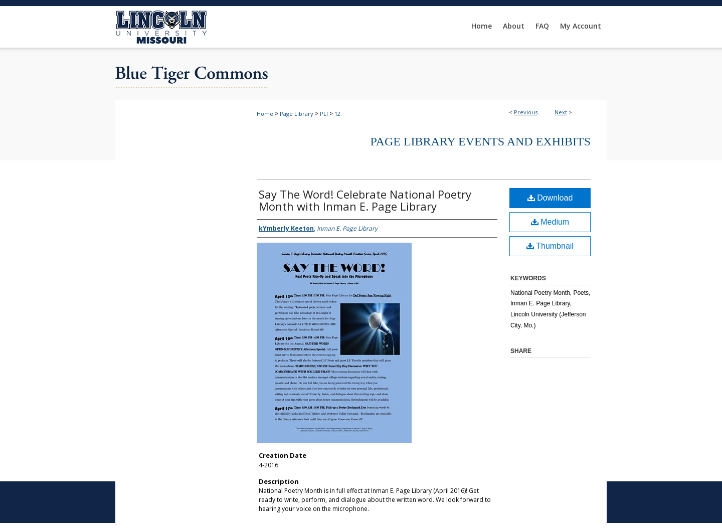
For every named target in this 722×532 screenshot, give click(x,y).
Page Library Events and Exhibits (480, 141)
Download (550, 198)
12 (337, 113)
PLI (324, 113)
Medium (550, 222)
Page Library (296, 113)
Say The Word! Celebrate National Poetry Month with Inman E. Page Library (365, 200)
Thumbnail (550, 246)
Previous (525, 112)
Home (265, 113)
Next (561, 112)
